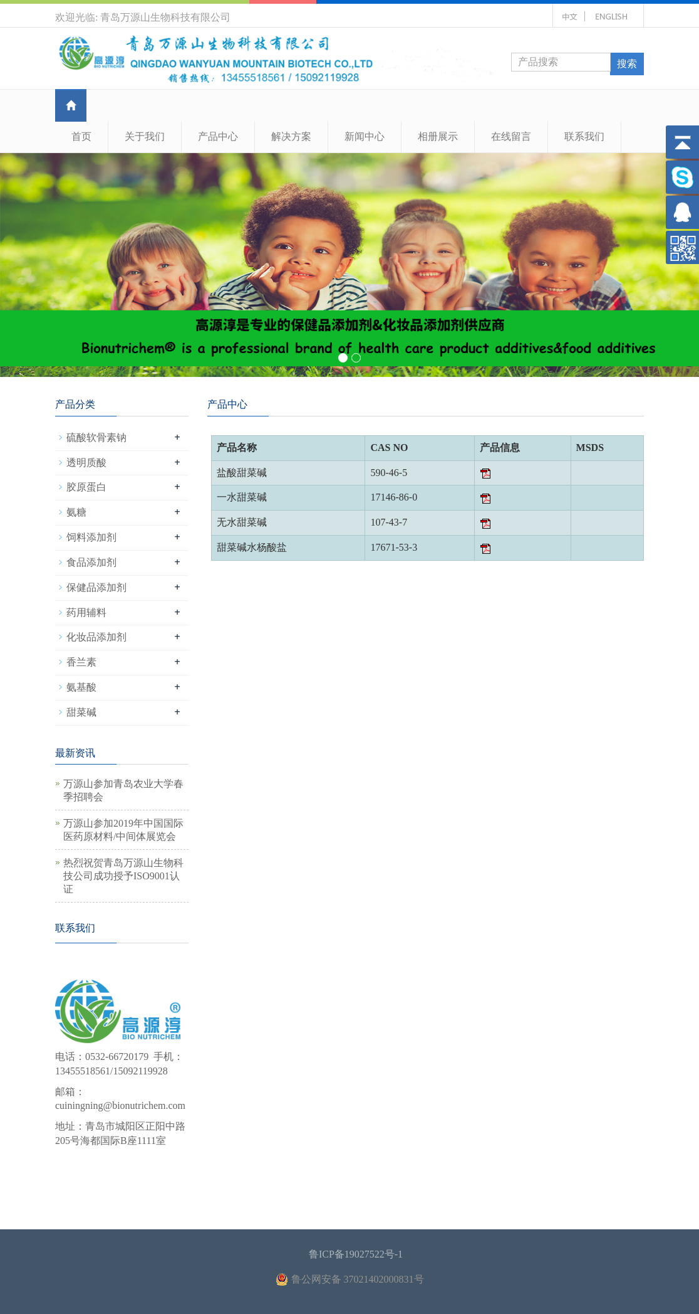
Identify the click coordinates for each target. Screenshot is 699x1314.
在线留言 (511, 136)
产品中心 (218, 136)
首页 (81, 136)
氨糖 (76, 512)
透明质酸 (86, 462)
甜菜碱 (81, 712)
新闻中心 (364, 136)
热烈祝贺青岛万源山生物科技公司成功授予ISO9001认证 (123, 875)
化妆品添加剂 (96, 637)
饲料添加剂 (91, 537)
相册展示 (438, 136)
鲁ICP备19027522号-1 (356, 1254)
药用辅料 (86, 612)
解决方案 (291, 136)
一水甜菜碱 (242, 497)
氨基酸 (81, 687)
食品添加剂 (91, 562)
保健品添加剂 (96, 587)
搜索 (627, 63)
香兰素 (81, 662)
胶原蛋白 (86, 487)
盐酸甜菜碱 (242, 472)
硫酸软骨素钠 (96, 437)
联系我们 (584, 136)
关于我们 (145, 136)
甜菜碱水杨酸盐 (252, 547)
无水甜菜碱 (242, 522)
